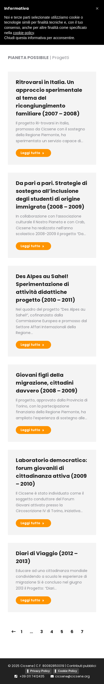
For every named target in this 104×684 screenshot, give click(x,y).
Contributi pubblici (81, 666)
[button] (97, 8)
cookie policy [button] (23, 33)
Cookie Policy (67, 670)
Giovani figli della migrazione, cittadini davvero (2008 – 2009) (46, 382)
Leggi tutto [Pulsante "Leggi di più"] (32, 153)
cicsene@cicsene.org (72, 676)
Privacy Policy (40, 670)
